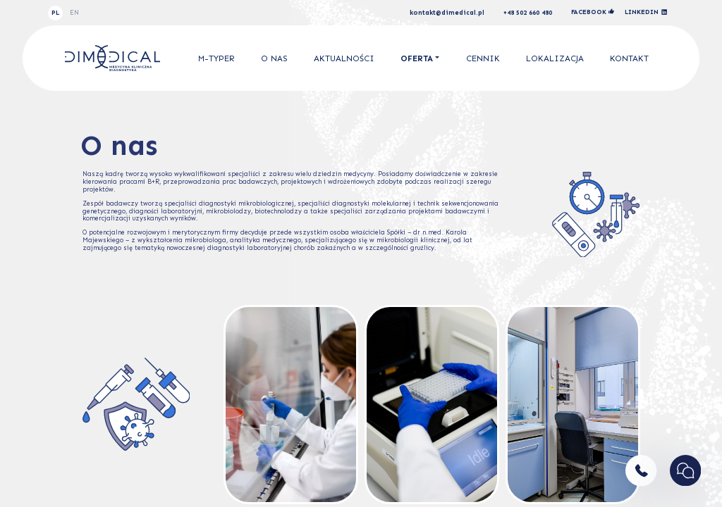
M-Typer (216, 58)
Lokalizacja (555, 58)
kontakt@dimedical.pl (447, 13)
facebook (592, 11)
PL (55, 12)
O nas (274, 58)
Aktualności (344, 58)
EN (74, 12)
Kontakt (629, 58)
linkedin (646, 12)
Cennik (483, 58)
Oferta (416, 58)
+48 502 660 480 (527, 13)
